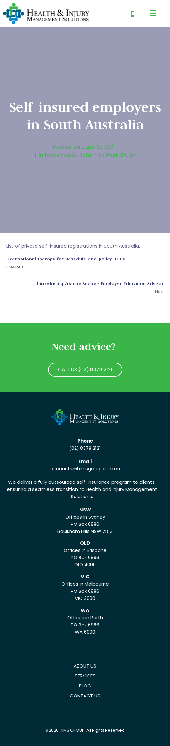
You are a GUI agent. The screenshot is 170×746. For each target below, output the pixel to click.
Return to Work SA (103, 155)
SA (132, 155)
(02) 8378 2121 (85, 448)
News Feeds (61, 155)
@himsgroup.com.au (96, 468)
